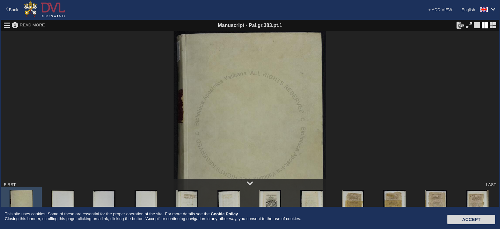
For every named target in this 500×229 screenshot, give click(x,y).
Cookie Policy (224, 214)
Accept (471, 219)
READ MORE (32, 25)
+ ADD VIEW (440, 9)
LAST (491, 184)
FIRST (10, 184)
